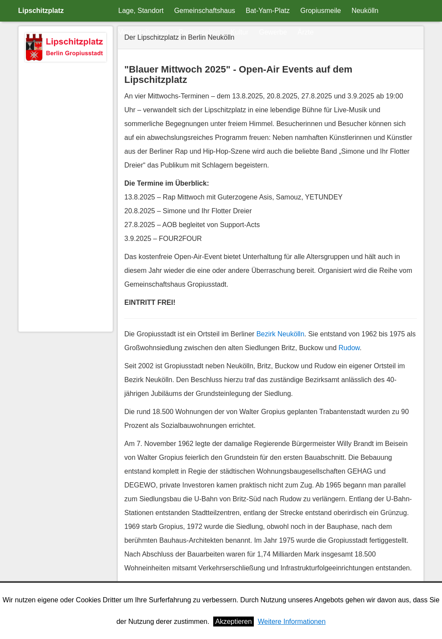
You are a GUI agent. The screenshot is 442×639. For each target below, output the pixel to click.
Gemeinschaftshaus (204, 10)
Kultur (239, 32)
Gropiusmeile (320, 10)
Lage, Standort (141, 10)
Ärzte (305, 32)
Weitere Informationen (291, 621)
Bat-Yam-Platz (268, 10)
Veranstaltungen (143, 32)
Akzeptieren (233, 621)
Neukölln (364, 10)
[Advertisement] (65, 195)
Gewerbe (273, 32)
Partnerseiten (199, 32)
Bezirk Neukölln (280, 334)
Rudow (349, 347)
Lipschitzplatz (41, 10)
